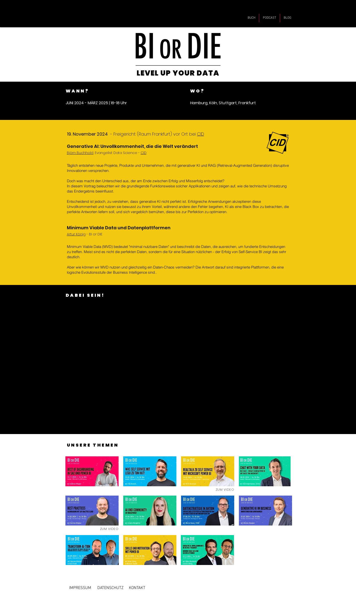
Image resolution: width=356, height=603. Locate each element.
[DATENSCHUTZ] (110, 588)
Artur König (76, 234)
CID (200, 134)
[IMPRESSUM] (80, 588)
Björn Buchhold (80, 152)
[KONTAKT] (137, 588)
